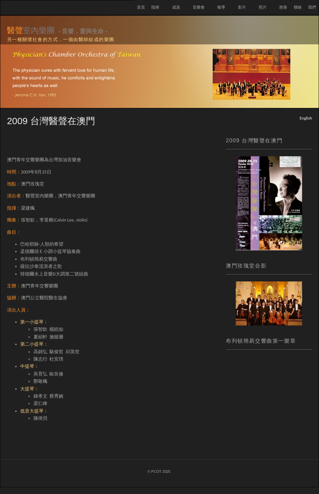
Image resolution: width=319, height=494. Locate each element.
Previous (40, 140)
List (106, 140)
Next (173, 140)
